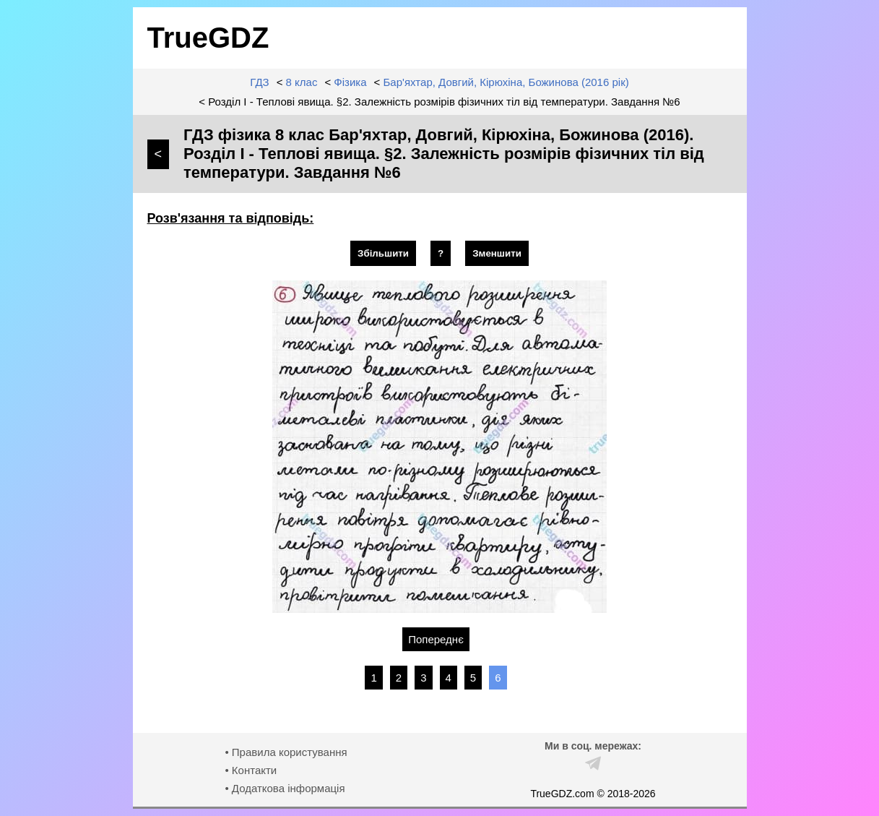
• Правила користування (286, 752)
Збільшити (383, 253)
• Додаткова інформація (285, 788)
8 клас (302, 82)
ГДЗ (259, 82)
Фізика (350, 82)
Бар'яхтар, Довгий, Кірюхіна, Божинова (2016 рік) (506, 82)
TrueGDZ (208, 37)
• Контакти (251, 770)
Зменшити (496, 253)
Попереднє (436, 639)
